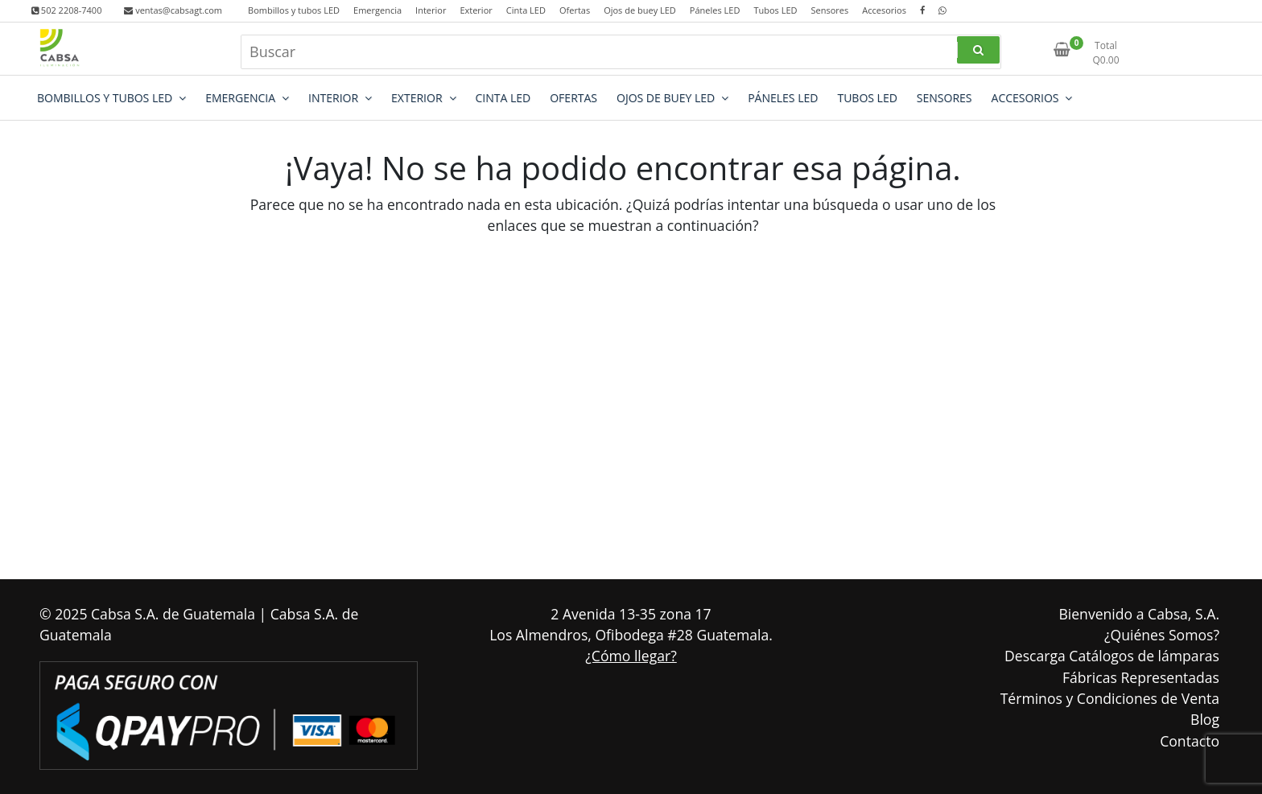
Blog (1204, 719)
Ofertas (574, 10)
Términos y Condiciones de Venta (1109, 698)
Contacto (1189, 741)
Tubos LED (775, 10)
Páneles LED (715, 10)
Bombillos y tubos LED (294, 10)
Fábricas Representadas (1140, 677)
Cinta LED (526, 10)
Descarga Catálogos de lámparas (1111, 655)
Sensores (829, 10)
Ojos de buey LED (640, 10)
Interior (430, 10)
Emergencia (377, 10)
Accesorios (884, 10)
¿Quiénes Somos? (1161, 634)
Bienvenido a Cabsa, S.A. (1138, 613)
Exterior (476, 10)
